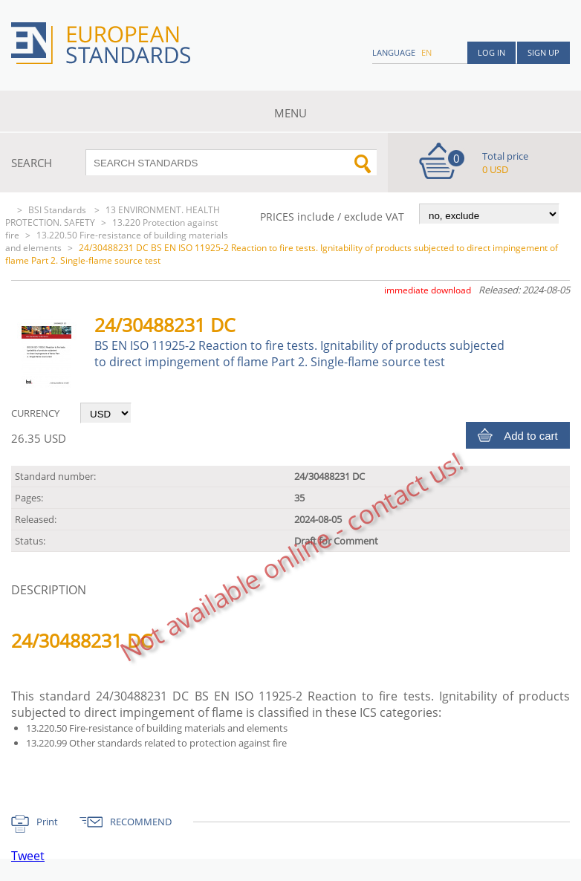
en (426, 52)
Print (47, 821)
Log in (491, 52)
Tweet (28, 856)
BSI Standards (58, 210)
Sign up (543, 52)
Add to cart (531, 435)
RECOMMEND (141, 821)
